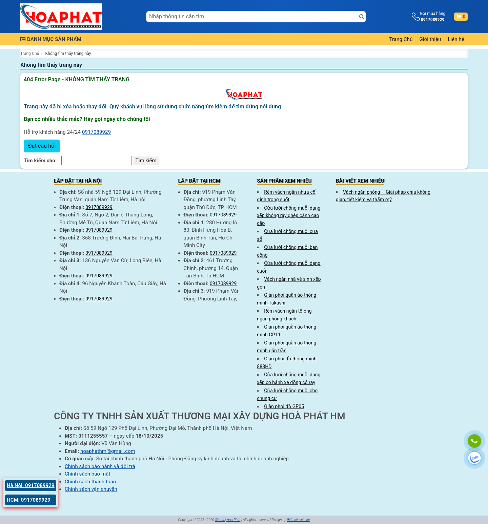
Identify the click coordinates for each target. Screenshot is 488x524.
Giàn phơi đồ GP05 (284, 406)
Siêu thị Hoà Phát (227, 520)
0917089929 (96, 132)
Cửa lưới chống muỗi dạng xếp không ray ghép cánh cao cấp (288, 215)
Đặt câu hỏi (42, 146)
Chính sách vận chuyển (91, 489)
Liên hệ (456, 39)
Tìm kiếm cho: (40, 161)
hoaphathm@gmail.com (107, 451)
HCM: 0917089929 (28, 500)
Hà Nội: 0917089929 (31, 485)
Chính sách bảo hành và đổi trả (100, 466)
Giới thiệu (430, 39)
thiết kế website (298, 520)
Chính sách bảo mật (87, 474)
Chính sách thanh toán (90, 482)
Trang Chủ (401, 39)
